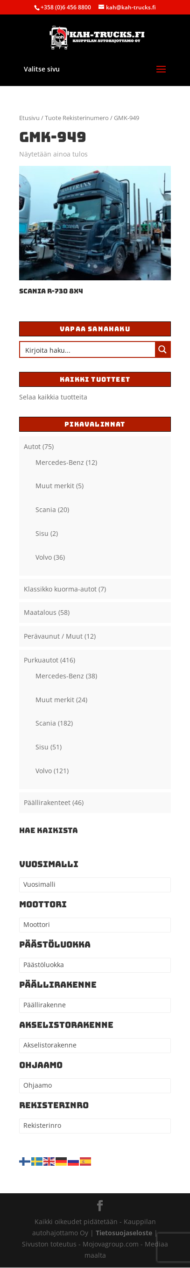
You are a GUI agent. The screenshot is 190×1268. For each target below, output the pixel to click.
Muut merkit (54, 485)
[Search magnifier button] (162, 349)
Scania (45, 509)
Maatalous (40, 612)
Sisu (42, 533)
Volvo (43, 557)
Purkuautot (41, 659)
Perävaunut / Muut (53, 636)
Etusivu (29, 118)
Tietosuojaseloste (125, 1232)
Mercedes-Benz (59, 462)
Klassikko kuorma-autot (60, 588)
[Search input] (88, 349)
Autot (32, 446)
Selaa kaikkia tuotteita (53, 396)
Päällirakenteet (47, 802)
